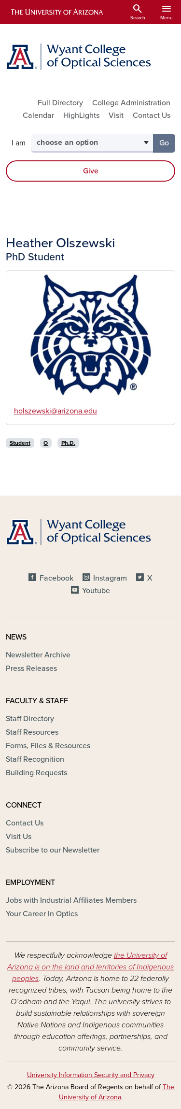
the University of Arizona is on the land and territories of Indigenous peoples (90, 967)
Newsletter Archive (38, 655)
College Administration (131, 103)
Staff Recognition (35, 759)
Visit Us (18, 836)
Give (90, 171)
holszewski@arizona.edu (55, 411)
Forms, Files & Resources (48, 746)
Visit (116, 115)
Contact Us (151, 115)
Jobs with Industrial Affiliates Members (71, 900)
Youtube (96, 591)
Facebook (56, 578)
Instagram (110, 578)
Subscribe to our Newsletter (52, 850)
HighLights (81, 115)
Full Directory (60, 103)
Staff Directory (30, 719)
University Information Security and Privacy (90, 1075)
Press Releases (31, 668)
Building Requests (36, 773)
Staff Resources (32, 732)
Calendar (38, 115)
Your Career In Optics (42, 914)
